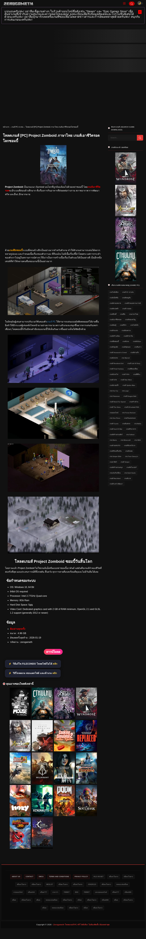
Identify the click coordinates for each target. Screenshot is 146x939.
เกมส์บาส (127, 478)
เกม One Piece (115, 418)
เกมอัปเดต (128, 451)
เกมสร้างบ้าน (133, 402)
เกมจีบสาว (137, 347)
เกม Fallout (130, 434)
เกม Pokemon (115, 396)
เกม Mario (113, 440)
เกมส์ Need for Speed (118, 402)
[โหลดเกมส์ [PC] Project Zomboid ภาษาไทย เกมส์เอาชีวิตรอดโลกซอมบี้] (53, 314)
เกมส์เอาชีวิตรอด (115, 319)
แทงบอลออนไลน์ (21, 901)
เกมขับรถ (125, 341)
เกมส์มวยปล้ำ (114, 385)
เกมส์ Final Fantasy (117, 369)
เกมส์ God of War (116, 429)
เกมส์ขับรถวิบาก (129, 445)
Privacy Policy (90, 877)
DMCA (45, 877)
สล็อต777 (73, 893)
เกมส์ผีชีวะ (136, 374)
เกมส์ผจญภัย (126, 298)
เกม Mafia (137, 423)
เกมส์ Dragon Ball (129, 396)
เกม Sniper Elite (115, 456)
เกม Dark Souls (130, 473)
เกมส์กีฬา (123, 325)
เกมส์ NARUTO (115, 445)
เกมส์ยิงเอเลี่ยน (132, 369)
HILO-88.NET (110, 877)
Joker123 (112, 885)
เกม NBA (137, 440)
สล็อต (64, 901)
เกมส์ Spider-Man (128, 385)
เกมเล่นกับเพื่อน (115, 473)
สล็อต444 (59, 893)
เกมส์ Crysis (114, 423)
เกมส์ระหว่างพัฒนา (116, 484)
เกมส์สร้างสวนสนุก (116, 467)
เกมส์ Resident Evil (116, 363)
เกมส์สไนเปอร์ (131, 467)
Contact (32, 877)
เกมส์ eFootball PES (131, 407)
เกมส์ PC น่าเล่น (17, 127)
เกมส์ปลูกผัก (114, 347)
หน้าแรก (6, 127)
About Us (17, 877)
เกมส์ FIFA (125, 374)
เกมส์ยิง (122, 314)
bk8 (110, 893)
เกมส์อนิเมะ (137, 341)
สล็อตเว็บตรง (127, 877)
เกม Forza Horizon (128, 413)
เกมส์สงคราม (126, 330)
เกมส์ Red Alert (115, 478)
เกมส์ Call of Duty (133, 363)
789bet (99, 893)
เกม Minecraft (126, 440)
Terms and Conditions (66, 877)
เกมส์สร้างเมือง (115, 336)
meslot (64, 885)
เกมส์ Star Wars (126, 380)
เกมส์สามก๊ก (134, 352)
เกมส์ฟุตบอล (126, 347)
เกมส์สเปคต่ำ (114, 308)
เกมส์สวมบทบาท (115, 303)
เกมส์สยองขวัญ (130, 319)
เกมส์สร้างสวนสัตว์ (116, 434)
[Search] (132, 4)
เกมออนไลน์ (114, 413)
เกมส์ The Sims (115, 407)
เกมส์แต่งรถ (126, 423)
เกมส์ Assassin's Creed (118, 352)
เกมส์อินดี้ (113, 314)
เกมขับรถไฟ (114, 374)
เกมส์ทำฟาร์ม (128, 336)
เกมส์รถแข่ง (114, 330)
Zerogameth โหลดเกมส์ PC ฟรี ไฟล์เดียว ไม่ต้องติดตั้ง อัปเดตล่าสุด (81, 934)
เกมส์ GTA (113, 380)
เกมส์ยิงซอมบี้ (114, 341)
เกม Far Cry (114, 391)
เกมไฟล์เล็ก (134, 325)
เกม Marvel (126, 358)
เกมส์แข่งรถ (114, 358)
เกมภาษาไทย (133, 314)
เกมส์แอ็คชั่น (114, 298)
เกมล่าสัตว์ (113, 462)
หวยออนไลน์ (44, 893)
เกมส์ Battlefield (130, 418)
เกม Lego (125, 391)
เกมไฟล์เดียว (114, 292)
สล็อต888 (52, 901)
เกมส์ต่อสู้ (113, 325)
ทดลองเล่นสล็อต (26, 893)
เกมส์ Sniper (125, 462)
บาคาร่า (86, 893)
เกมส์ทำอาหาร (131, 429)
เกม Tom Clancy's (131, 456)
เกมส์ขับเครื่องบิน (116, 451)
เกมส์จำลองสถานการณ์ (133, 303)
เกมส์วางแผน (126, 308)
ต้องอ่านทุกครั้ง (17, 629)
